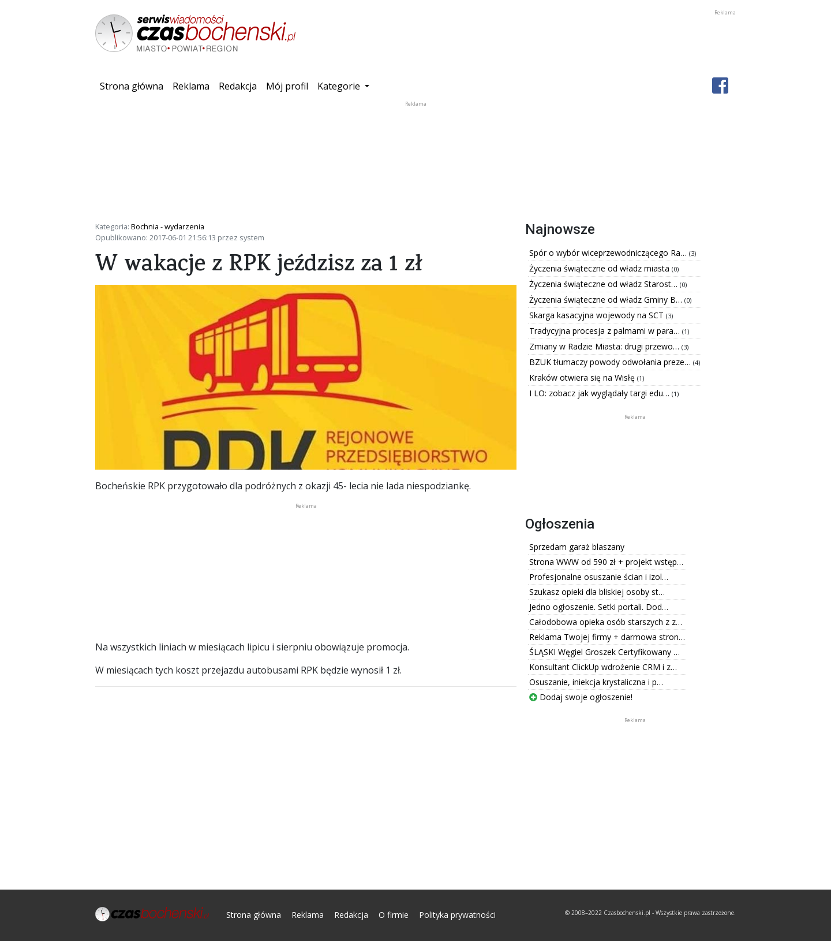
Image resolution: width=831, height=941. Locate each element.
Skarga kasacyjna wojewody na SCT (597, 315)
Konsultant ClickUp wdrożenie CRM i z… (603, 666)
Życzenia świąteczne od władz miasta (600, 268)
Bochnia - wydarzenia (167, 226)
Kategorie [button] (339, 86)
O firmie (394, 914)
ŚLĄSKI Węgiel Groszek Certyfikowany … (604, 651)
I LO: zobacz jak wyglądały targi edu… (600, 393)
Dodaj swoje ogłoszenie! (580, 696)
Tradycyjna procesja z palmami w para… (605, 330)
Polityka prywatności (457, 914)
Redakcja (238, 86)
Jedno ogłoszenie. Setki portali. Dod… (598, 606)
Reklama (191, 86)
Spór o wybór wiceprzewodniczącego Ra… (609, 252)
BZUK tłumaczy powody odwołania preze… (611, 361)
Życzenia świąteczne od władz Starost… (604, 283)
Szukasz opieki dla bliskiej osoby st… (597, 591)
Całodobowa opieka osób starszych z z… (605, 621)
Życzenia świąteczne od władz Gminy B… (606, 299)
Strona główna (134, 85)
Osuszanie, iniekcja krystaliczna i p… (596, 681)
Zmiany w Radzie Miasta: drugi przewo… (605, 346)
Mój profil (287, 86)
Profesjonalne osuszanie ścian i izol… (598, 576)
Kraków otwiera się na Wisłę (583, 377)
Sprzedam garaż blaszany (576, 546)
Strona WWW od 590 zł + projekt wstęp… (606, 561)
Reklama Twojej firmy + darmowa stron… (607, 636)
